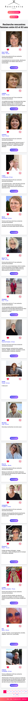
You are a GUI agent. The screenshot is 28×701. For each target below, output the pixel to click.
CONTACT (24, 699)
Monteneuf (4, 218)
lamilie (3, 381)
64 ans (10, 218)
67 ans (7, 259)
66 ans (8, 383)
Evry (3, 300)
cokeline (4, 93)
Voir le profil (14, 67)
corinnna (4, 134)
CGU (11, 699)
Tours (3, 136)
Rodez (3, 53)
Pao (3, 628)
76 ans (7, 547)
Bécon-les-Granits (6, 589)
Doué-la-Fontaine (6, 342)
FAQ (8, 699)
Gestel (3, 94)
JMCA (3, 340)
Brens (3, 630)
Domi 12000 (5, 52)
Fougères (4, 506)
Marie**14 (4, 258)
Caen (3, 259)
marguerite (4, 505)
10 (17, 694)
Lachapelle (4, 671)
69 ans (11, 177)
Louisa (3, 175)
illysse (3, 217)
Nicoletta (4, 423)
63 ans (7, 53)
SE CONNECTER (14, 16)
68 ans (7, 424)
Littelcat (4, 670)
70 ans (7, 94)
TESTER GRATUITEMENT (14, 12)
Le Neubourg (5, 177)
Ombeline (4, 299)
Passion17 (4, 546)
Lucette (4, 587)
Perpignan (4, 465)
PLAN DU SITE (17, 699)
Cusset (3, 383)
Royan (3, 547)
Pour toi (4, 464)
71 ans (6, 300)
